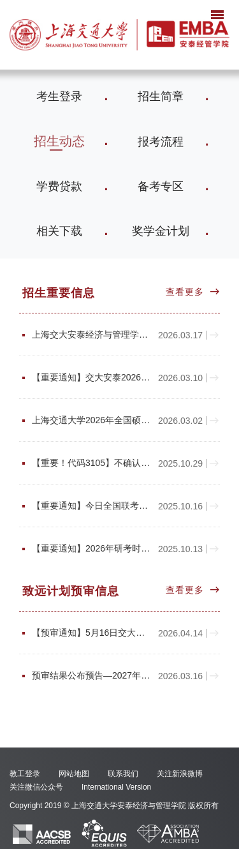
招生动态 (59, 141)
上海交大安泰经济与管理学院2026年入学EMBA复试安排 (91, 334)
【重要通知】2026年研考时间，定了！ (91, 548)
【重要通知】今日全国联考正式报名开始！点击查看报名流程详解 (91, 505)
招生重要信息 (58, 293)
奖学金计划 (160, 231)
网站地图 (74, 773)
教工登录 (25, 773)
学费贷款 (59, 186)
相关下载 (59, 231)
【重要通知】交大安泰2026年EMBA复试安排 (91, 377)
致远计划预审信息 (70, 591)
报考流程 (161, 141)
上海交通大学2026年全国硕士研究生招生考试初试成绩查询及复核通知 (91, 420)
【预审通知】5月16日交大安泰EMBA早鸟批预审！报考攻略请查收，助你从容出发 (91, 632)
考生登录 (59, 96)
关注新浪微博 (180, 773)
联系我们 (123, 773)
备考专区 (161, 186)
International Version (116, 787)
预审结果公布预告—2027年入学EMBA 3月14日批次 (91, 675)
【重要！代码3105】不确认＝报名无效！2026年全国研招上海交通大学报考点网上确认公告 (91, 463)
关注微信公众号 (36, 787)
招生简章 (161, 96)
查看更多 (185, 292)
